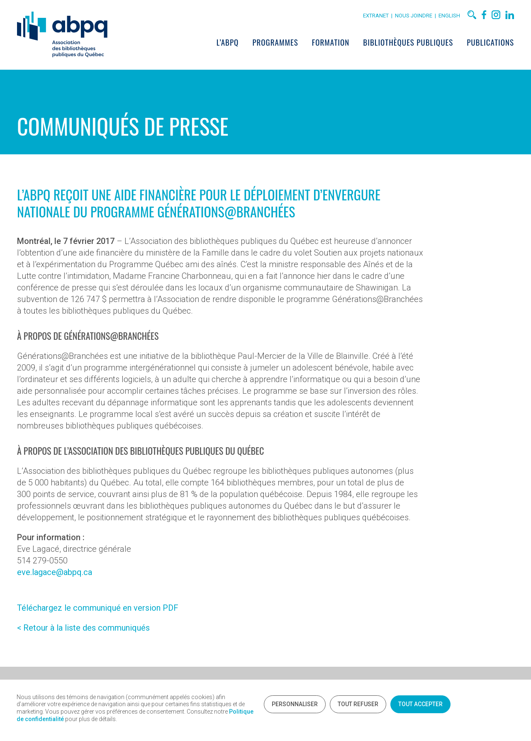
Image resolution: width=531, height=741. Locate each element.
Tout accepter (420, 704)
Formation (330, 42)
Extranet (376, 15)
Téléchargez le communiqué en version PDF (97, 608)
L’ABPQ (228, 42)
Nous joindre (415, 15)
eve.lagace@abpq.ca (54, 572)
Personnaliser (295, 704)
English (449, 15)
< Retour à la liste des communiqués (83, 628)
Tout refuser (358, 704)
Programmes (275, 42)
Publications (490, 42)
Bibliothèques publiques (408, 42)
